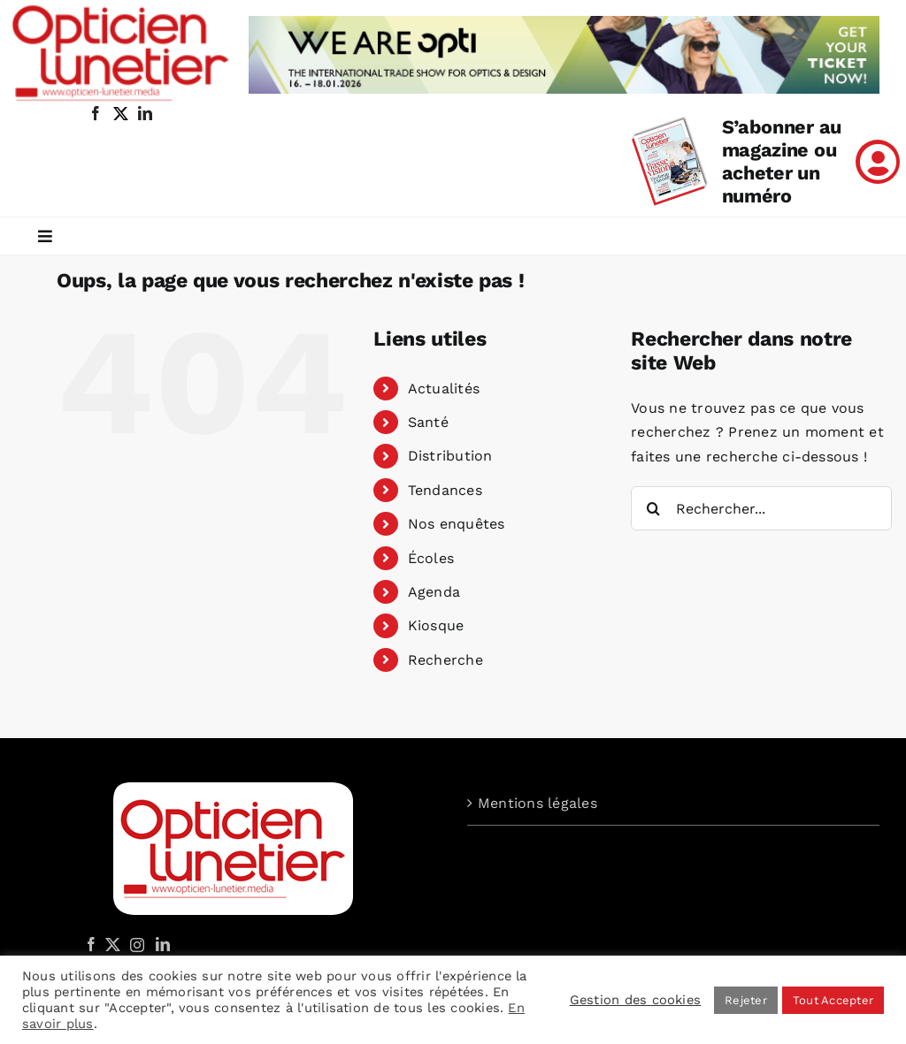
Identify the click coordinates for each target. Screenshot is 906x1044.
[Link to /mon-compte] (878, 162)
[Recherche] (653, 508)
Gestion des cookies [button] (636, 1000)
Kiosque (436, 625)
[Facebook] (91, 944)
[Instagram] (134, 944)
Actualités (444, 388)
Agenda (434, 591)
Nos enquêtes (456, 523)
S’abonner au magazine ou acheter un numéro (781, 161)
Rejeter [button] (746, 1000)
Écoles (431, 558)
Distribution (450, 455)
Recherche (445, 660)
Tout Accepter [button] (833, 1000)
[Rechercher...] (761, 508)
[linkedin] (145, 113)
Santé (428, 422)
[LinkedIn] (163, 944)
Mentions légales (537, 803)
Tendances (445, 490)
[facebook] (95, 113)
